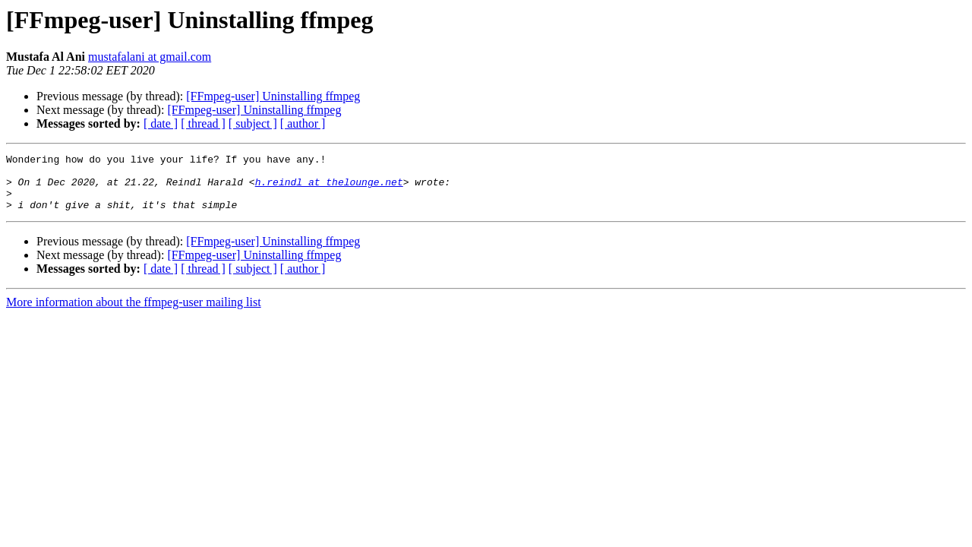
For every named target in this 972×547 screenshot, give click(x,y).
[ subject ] (253, 123)
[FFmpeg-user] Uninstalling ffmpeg (273, 96)
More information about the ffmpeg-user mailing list (133, 313)
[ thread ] (203, 123)
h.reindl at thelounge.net (329, 188)
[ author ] (303, 123)
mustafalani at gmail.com (149, 56)
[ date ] (161, 123)
